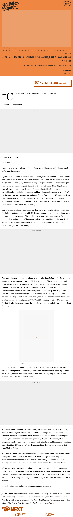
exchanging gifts (62, 183)
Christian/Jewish (55, 176)
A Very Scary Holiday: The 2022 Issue (52, 82)
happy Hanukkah (27, 219)
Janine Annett (67, 71)
